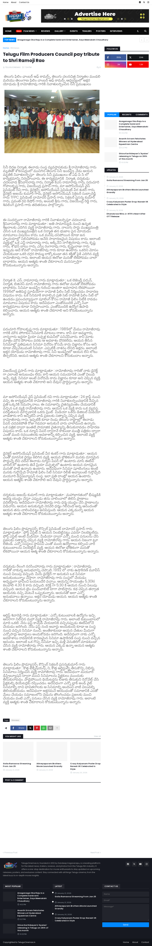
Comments (142, 114)
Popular (111, 114)
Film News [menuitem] (29, 31)
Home (5, 2)
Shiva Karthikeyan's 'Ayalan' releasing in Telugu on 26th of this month (133, 156)
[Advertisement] (126, 90)
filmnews (15, 48)
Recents (126, 114)
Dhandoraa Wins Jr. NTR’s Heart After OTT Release (126, 215)
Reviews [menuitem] (45, 31)
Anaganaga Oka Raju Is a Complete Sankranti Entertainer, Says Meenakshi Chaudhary (62, 39)
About (13, 2)
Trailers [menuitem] (87, 31)
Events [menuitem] (74, 31)
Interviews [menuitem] (116, 31)
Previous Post (10, 852)
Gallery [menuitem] (58, 31)
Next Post (95, 852)
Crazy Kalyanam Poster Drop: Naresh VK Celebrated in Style (85, 766)
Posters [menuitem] (101, 31)
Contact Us (24, 2)
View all (97, 736)
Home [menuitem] (8, 31)
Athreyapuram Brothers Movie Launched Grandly (49, 765)
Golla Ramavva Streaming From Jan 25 (17, 765)
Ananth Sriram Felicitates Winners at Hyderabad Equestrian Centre (132, 141)
